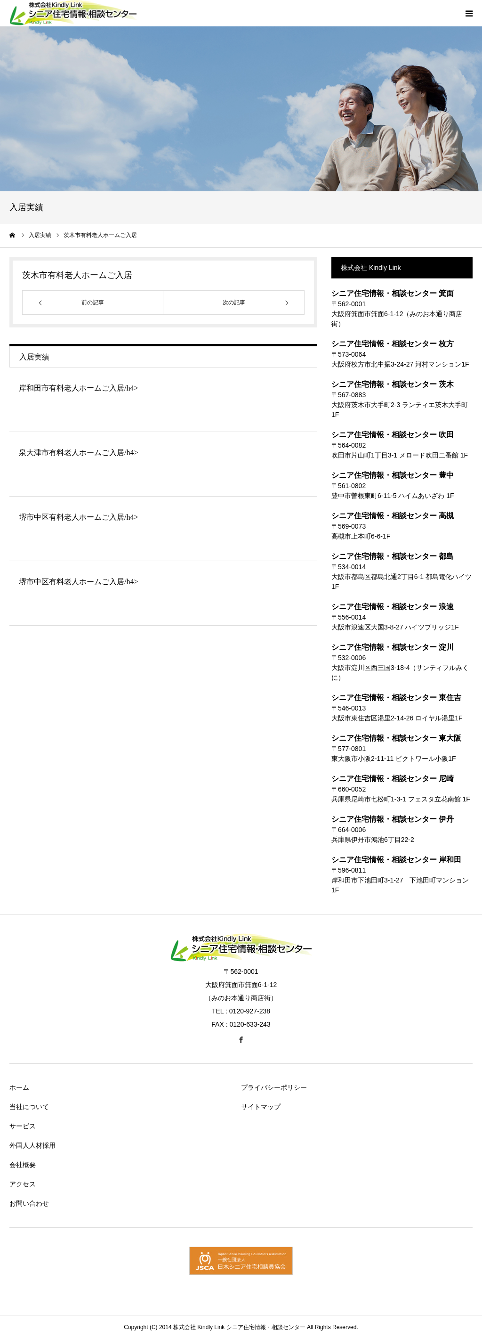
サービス (22, 1126)
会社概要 (22, 1164)
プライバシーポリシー (274, 1087)
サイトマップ (261, 1106)
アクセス (22, 1184)
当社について (29, 1106)
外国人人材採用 (32, 1145)
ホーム (19, 1087)
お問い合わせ (29, 1203)
